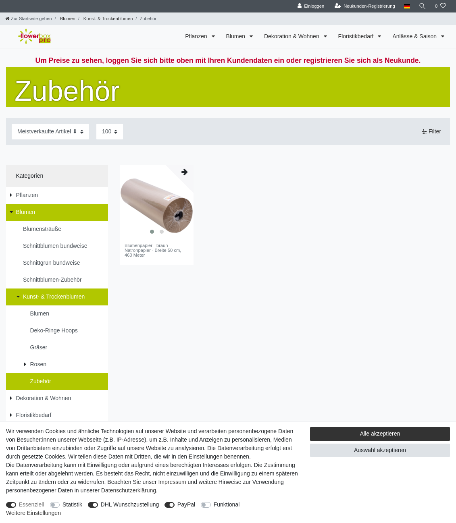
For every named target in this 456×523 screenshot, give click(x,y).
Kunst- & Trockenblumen (107, 18)
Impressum (172, 482)
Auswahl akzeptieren (380, 450)
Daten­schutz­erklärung (128, 490)
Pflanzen (196, 36)
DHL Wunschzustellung (130, 504)
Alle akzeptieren (380, 433)
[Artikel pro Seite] (109, 131)
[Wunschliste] (440, 6)
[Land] (406, 6)
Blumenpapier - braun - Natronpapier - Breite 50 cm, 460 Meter (153, 250)
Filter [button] (431, 131)
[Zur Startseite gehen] (29, 18)
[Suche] (422, 6)
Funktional (227, 504)
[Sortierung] (50, 131)
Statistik (72, 504)
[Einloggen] (311, 6)
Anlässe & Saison (415, 36)
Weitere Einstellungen (33, 513)
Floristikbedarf (356, 36)
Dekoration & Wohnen (292, 36)
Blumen (67, 18)
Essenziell (31, 504)
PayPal (186, 504)
